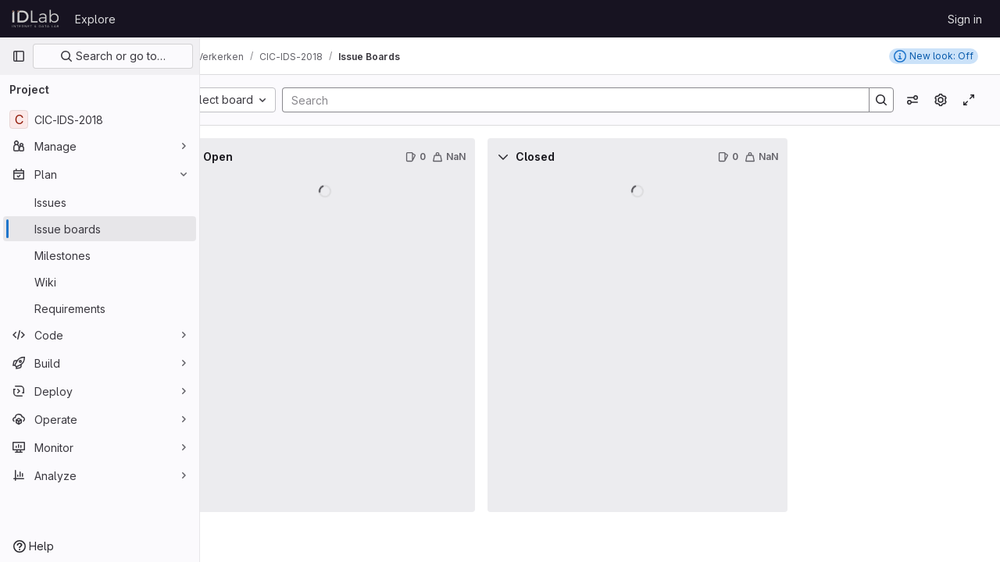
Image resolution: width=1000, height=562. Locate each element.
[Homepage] (35, 18)
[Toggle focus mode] (968, 99)
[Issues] (99, 202)
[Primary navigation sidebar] (18, 56)
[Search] (590, 100)
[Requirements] (99, 308)
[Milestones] (99, 255)
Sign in (965, 19)
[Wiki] (99, 281)
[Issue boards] (99, 228)
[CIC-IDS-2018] (99, 119)
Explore (95, 19)
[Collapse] (234, 157)
